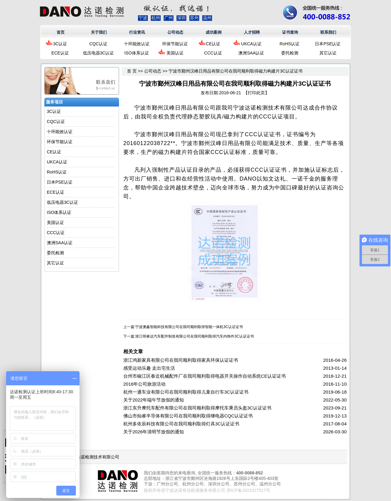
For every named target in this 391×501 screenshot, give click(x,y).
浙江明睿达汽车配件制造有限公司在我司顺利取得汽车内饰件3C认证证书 (194, 336)
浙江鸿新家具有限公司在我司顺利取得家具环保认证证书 (180, 360)
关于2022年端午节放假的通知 (153, 399)
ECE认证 (60, 52)
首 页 (132, 71)
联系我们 (328, 32)
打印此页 (256, 92)
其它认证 (328, 52)
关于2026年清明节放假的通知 (153, 431)
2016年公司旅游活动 (144, 384)
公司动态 (175, 32)
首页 (61, 32)
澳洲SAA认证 (251, 52)
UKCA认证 (251, 43)
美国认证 (175, 52)
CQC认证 (98, 43)
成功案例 (214, 32)
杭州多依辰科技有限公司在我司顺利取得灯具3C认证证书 (181, 423)
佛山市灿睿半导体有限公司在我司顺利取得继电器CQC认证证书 (188, 415)
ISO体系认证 (136, 52)
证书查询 (290, 32)
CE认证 (213, 43)
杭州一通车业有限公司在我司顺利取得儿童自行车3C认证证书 (185, 391)
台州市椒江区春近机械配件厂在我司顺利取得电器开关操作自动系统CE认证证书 (204, 376)
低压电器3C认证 (98, 52)
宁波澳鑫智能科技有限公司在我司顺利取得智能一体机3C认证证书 (189, 327)
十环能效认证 (137, 43)
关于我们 (99, 32)
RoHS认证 (290, 43)
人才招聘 (252, 32)
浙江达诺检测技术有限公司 (93, 456)
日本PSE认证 (328, 43)
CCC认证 (213, 52)
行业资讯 (137, 32)
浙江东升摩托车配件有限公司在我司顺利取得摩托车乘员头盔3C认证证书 (197, 407)
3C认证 (60, 43)
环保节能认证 (175, 43)
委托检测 (289, 52)
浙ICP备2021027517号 (248, 490)
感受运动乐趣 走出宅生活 (149, 368)
